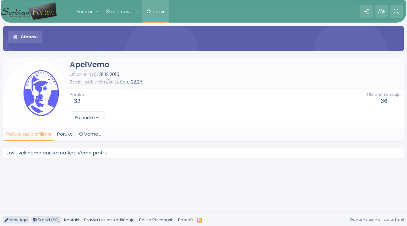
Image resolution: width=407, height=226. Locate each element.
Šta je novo (119, 11)
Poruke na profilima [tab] (28, 134)
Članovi (155, 11)
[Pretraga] (396, 12)
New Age (16, 220)
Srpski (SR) (46, 220)
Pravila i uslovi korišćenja (109, 220)
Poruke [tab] (65, 134)
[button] (97, 11)
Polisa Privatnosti (156, 220)
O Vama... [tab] (90, 134)
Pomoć (185, 220)
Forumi (84, 11)
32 (77, 101)
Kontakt (71, 220)
